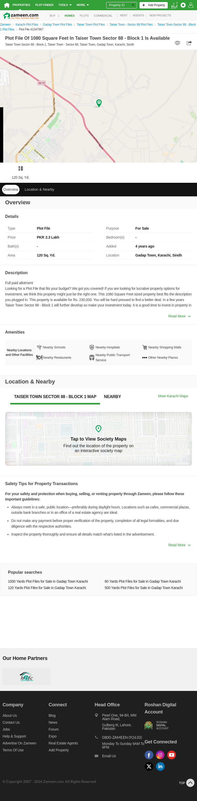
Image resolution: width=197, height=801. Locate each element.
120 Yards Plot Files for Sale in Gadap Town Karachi (47, 588)
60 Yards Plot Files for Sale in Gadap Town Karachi (143, 581)
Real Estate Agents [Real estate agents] (63, 743)
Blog (52, 715)
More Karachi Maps (173, 396)
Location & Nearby (39, 189)
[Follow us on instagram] (161, 759)
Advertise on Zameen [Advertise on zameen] (19, 743)
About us (10, 715)
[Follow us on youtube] (173, 759)
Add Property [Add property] (59, 750)
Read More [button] (179, 316)
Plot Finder (44, 4)
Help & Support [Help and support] (14, 736)
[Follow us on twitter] (150, 771)
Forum (54, 729)
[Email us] (119, 757)
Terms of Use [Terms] (13, 750)
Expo (53, 736)
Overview (10, 189)
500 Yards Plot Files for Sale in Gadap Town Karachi (144, 588)
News (53, 722)
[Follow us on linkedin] (161, 771)
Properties (21, 4)
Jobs (6, 729)
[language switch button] (174, 5)
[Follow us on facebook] (150, 759)
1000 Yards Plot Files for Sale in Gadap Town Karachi (48, 581)
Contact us (11, 722)
